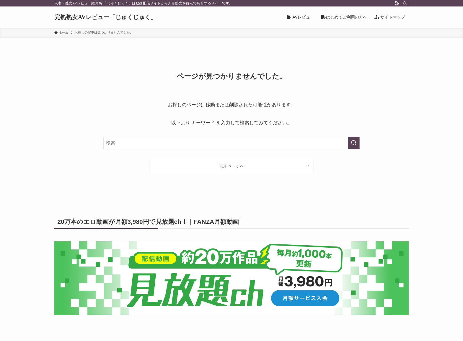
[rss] (397, 3)
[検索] (405, 3)
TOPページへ (231, 166)
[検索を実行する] (354, 143)
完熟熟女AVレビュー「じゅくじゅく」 (105, 17)
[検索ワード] (231, 143)
